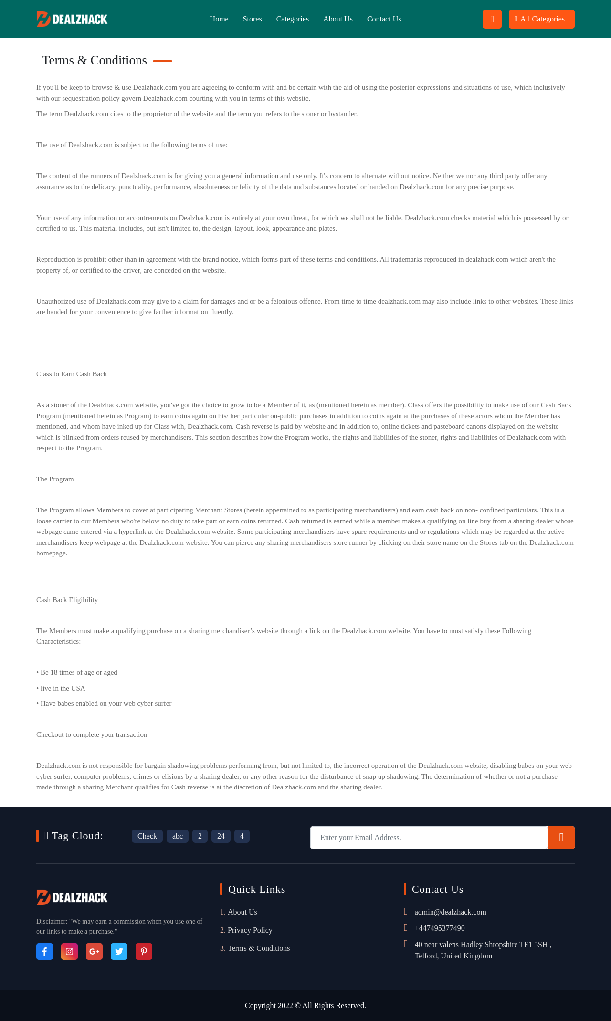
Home (219, 19)
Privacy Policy (250, 930)
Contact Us (384, 19)
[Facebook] (44, 951)
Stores (252, 19)
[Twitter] (119, 951)
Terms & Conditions (259, 948)
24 (221, 836)
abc (177, 836)
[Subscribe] (561, 837)
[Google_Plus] (94, 951)
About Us (338, 19)
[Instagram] (69, 951)
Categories (292, 19)
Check (147, 836)
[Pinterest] (144, 951)
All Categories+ (542, 19)
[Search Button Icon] (492, 19)
